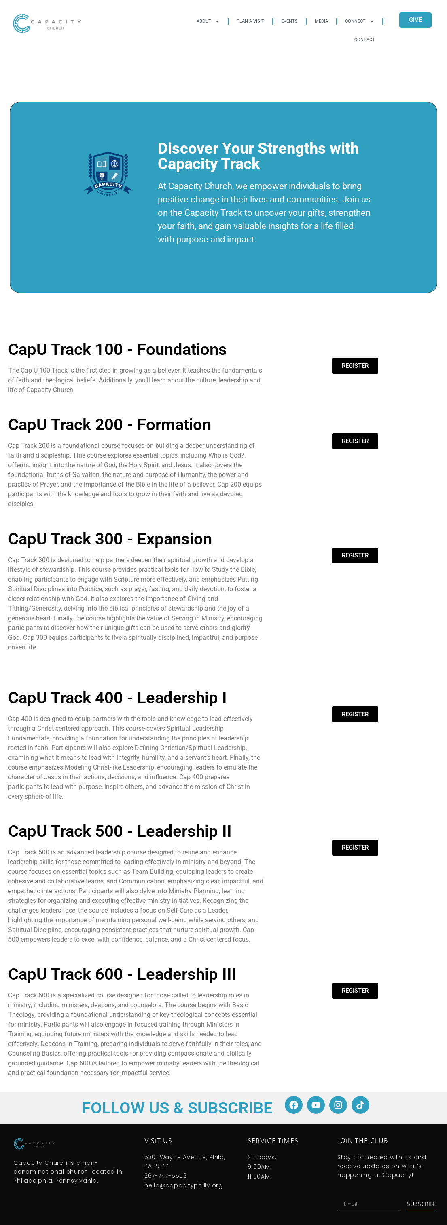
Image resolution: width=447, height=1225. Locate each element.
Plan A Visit (250, 21)
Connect (359, 21)
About (208, 21)
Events (289, 21)
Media (321, 21)
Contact (364, 39)
